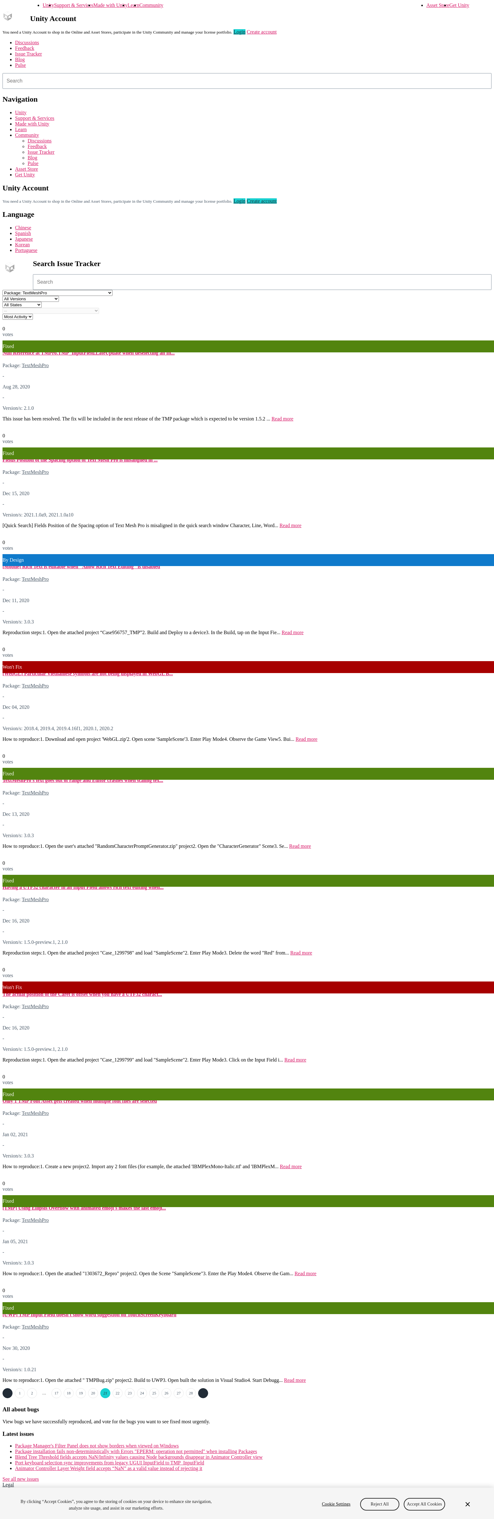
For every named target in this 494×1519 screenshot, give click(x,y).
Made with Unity (110, 5)
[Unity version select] (31, 299)
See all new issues (21, 1479)
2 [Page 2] (32, 1393)
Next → (203, 1393)
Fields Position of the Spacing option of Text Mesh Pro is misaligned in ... (80, 460)
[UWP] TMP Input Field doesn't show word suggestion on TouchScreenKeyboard (89, 1314)
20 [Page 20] (93, 1393)
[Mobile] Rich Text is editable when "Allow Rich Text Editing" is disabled (81, 566)
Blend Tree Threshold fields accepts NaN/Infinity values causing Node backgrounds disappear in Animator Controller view (139, 1457)
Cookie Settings (336, 1504)
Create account (262, 32)
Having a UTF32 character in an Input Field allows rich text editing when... (83, 887)
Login (239, 32)
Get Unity (459, 5)
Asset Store (437, 5)
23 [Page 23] (130, 1393)
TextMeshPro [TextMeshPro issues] (35, 365)
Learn (133, 5)
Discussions (27, 42)
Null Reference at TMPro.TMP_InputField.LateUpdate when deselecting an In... (89, 353)
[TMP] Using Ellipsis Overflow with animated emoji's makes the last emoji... (84, 1208)
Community (151, 5)
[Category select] (51, 311)
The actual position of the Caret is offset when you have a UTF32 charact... (82, 994)
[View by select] (18, 317)
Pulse (20, 65)
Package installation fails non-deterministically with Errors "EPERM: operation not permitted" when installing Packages (136, 1451)
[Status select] (22, 305)
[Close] (467, 1504)
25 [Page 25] (154, 1393)
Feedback (24, 48)
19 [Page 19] (81, 1393)
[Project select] (58, 293)
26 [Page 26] (166, 1393)
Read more (282, 418)
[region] (247, 1503)
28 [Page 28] (191, 1393)
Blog (20, 59)
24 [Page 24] (142, 1393)
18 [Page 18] (69, 1393)
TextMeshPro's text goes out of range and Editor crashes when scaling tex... (83, 780)
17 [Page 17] (56, 1393)
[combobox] (247, 80)
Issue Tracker (28, 53)
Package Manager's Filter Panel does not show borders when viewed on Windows (97, 1445)
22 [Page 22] (117, 1393)
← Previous (8, 1393)
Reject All (380, 1504)
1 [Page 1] (20, 1393)
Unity (48, 5)
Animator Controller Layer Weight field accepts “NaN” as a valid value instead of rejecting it (108, 1468)
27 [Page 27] (179, 1393)
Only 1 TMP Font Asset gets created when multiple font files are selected (80, 1101)
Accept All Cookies (424, 1504)
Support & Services (73, 5)
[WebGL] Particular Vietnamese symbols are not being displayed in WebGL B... (88, 673)
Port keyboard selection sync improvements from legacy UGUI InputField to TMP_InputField (109, 1462)
